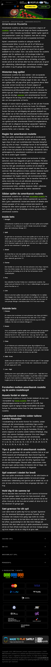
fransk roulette (20, 401)
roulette (5, 30)
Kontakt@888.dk (42, 657)
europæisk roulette (37, 196)
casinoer (20, 95)
